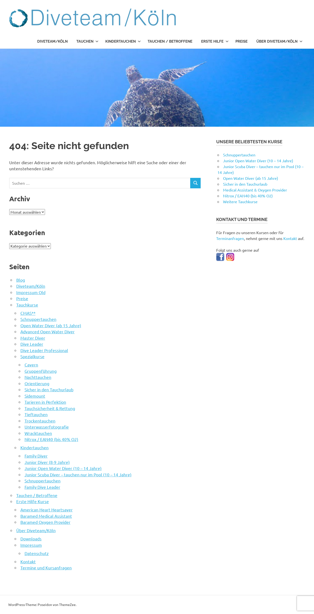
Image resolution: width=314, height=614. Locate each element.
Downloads (31, 538)
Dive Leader (31, 343)
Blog (20, 279)
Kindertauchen (123, 41)
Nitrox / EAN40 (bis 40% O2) (51, 439)
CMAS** (28, 313)
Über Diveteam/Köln (279, 41)
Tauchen (87, 41)
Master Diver (32, 337)
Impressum (31, 544)
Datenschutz (37, 553)
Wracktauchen (38, 433)
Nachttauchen (38, 377)
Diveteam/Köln (52, 41)
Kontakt (28, 561)
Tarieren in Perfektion (45, 401)
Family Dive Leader (42, 486)
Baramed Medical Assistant (46, 515)
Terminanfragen (230, 238)
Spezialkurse (32, 356)
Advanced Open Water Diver (47, 331)
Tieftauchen (36, 414)
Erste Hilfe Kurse (32, 501)
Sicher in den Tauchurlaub (49, 389)
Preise (241, 41)
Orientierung (37, 383)
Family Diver (36, 455)
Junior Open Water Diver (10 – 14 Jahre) (63, 468)
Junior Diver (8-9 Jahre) (47, 462)
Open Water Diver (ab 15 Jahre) (50, 325)
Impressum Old (30, 292)
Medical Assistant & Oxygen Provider (255, 189)
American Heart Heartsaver (46, 509)
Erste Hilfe (215, 41)
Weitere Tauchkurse (240, 201)
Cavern (31, 364)
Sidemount (35, 395)
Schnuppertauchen (38, 319)
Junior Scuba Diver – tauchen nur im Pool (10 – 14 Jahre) (78, 474)
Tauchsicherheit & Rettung (50, 408)
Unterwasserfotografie (47, 426)
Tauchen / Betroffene (170, 41)
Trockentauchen (40, 420)
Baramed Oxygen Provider (45, 522)
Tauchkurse (27, 304)
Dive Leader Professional (44, 350)
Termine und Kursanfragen (46, 567)
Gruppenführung (41, 371)
